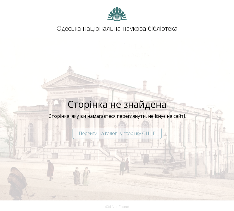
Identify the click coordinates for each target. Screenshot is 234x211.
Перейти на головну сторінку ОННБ (117, 133)
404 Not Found (117, 206)
